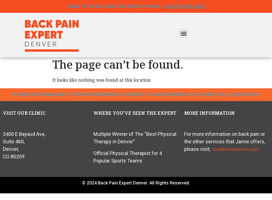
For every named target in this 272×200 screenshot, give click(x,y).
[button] (183, 33)
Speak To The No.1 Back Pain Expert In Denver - (136, 6)
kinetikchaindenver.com (236, 149)
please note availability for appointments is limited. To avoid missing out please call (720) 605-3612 (136, 94)
